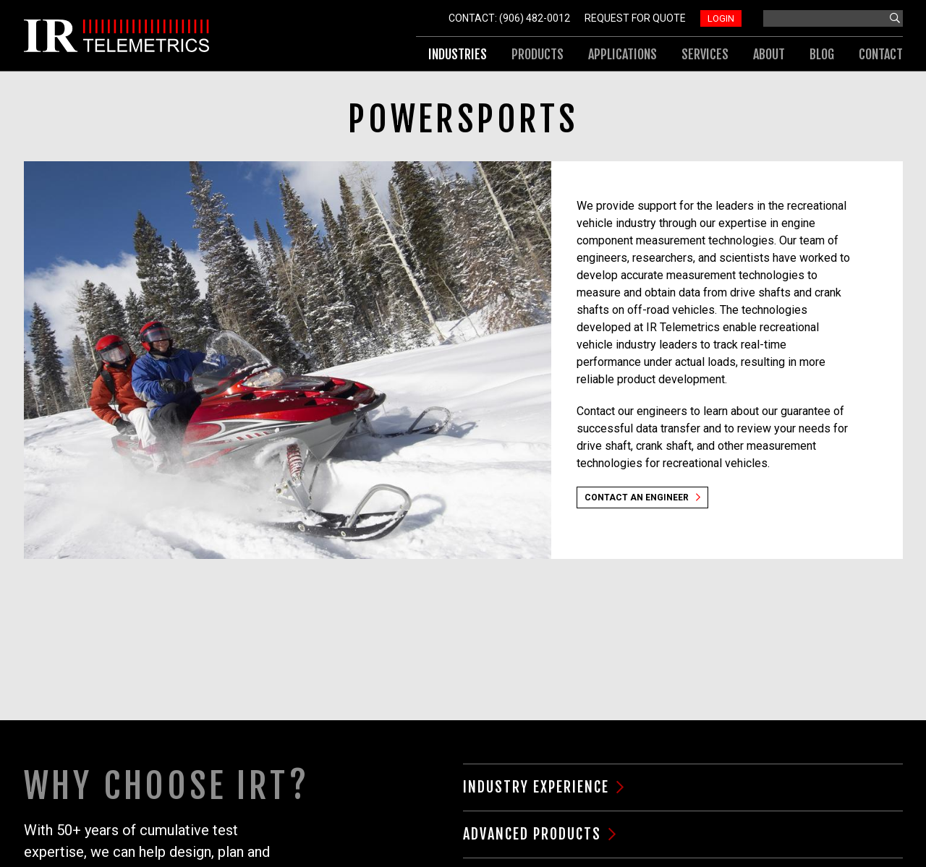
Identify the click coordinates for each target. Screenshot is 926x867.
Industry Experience (536, 787)
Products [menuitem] (537, 54)
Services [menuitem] (705, 54)
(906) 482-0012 (534, 18)
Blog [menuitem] (822, 54)
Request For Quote (635, 18)
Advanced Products (532, 834)
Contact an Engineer (637, 497)
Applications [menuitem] (622, 54)
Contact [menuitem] (881, 54)
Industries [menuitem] (457, 54)
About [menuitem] (769, 54)
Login (721, 18)
